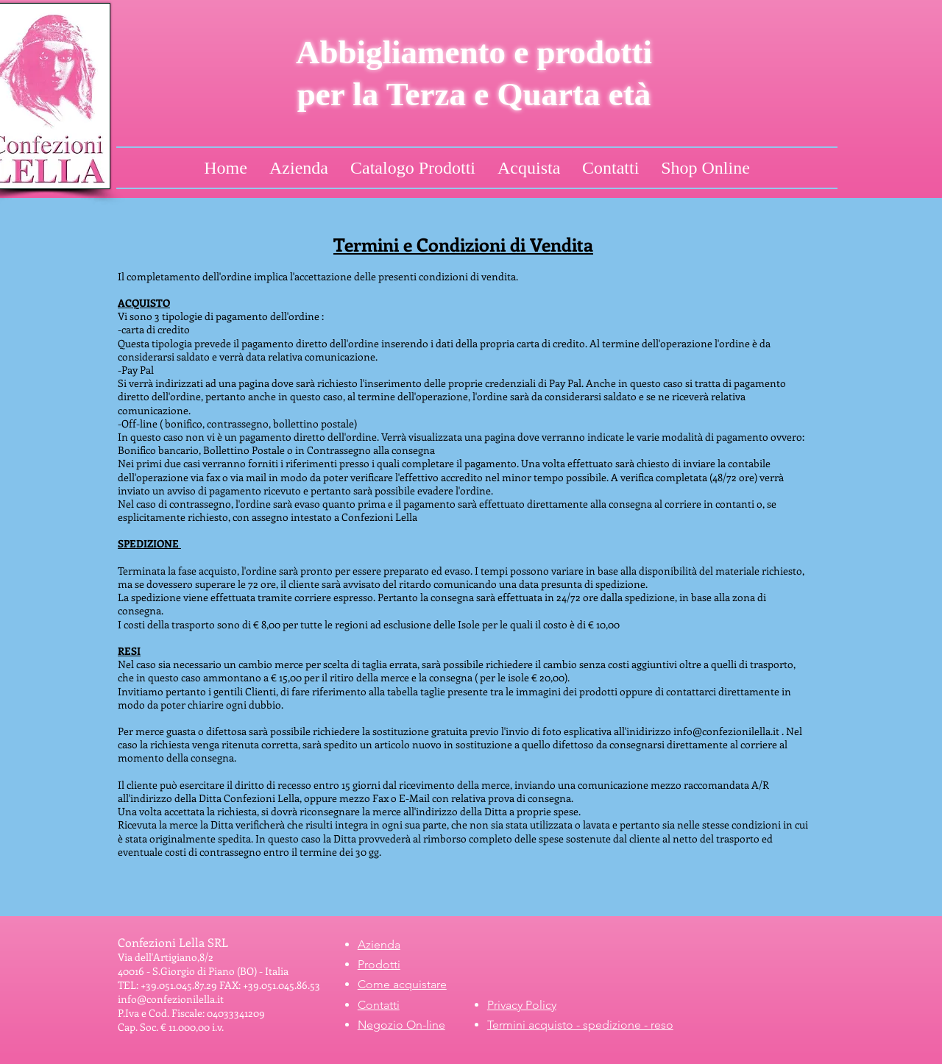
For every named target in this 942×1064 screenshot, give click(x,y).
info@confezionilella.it (726, 731)
